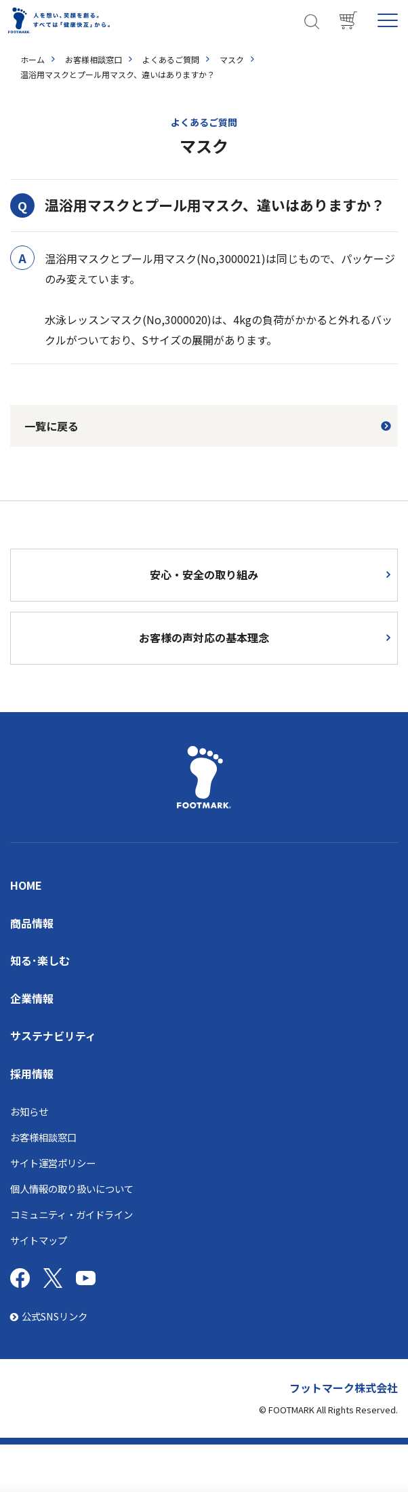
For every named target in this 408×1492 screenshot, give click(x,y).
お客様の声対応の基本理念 (204, 637)
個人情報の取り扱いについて (72, 1188)
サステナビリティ (53, 1035)
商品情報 (32, 923)
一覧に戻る (51, 426)
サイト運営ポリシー (53, 1163)
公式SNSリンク (48, 1316)
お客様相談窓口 (93, 59)
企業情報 (32, 998)
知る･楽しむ (40, 960)
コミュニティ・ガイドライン (71, 1214)
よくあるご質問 (170, 59)
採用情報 (32, 1073)
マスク (232, 59)
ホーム (32, 59)
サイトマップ (38, 1240)
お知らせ (29, 1111)
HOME (26, 885)
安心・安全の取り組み (204, 574)
